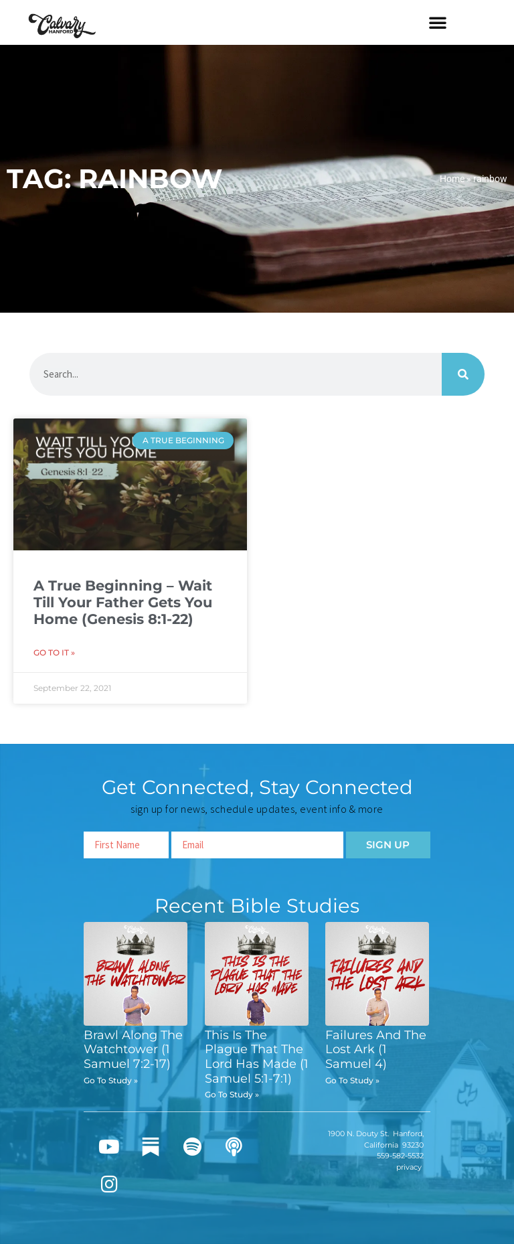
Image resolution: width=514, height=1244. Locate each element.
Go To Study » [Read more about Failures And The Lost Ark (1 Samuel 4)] (352, 1080)
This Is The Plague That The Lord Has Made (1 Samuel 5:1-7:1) (257, 1057)
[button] (438, 22)
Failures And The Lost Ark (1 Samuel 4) (375, 1049)
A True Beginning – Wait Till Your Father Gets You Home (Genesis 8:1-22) (122, 602)
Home (452, 178)
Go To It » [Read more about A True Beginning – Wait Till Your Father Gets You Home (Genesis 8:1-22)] (54, 652)
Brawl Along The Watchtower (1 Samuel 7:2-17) (133, 1049)
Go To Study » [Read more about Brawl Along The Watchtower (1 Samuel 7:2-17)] (111, 1080)
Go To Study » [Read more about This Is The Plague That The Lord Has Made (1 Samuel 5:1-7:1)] (232, 1094)
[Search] (463, 374)
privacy (409, 1167)
